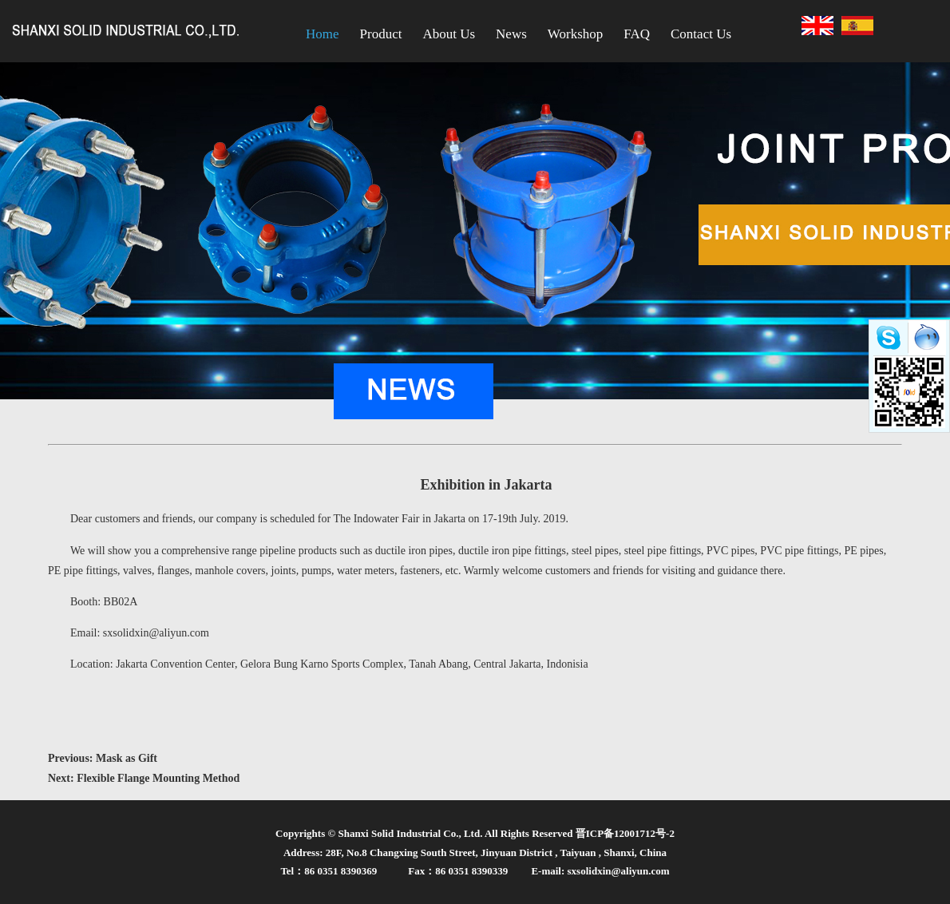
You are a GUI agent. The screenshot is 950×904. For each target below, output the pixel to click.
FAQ (636, 34)
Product (381, 34)
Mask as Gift (126, 758)
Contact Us (701, 34)
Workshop (575, 34)
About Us (448, 34)
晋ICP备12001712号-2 (625, 833)
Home (322, 34)
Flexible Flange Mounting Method (158, 778)
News (511, 34)
